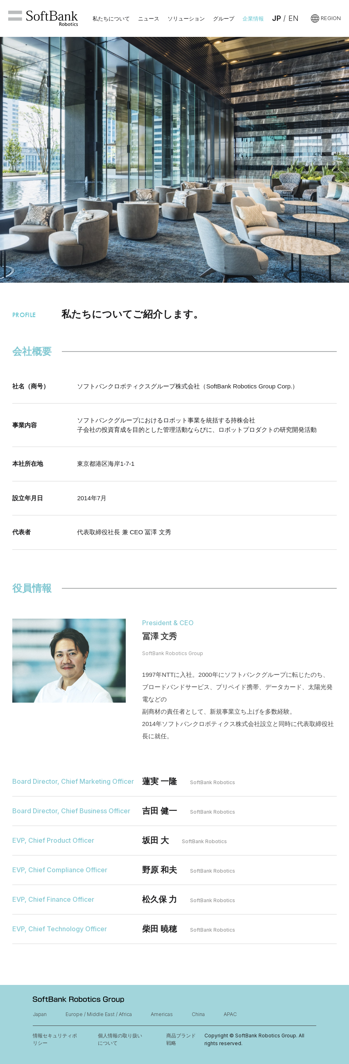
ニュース (148, 19)
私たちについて (111, 19)
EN (293, 18)
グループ (223, 19)
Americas (162, 1014)
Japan (40, 1014)
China (198, 1014)
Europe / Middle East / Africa (99, 1014)
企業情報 (253, 19)
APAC (230, 1014)
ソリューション (186, 19)
